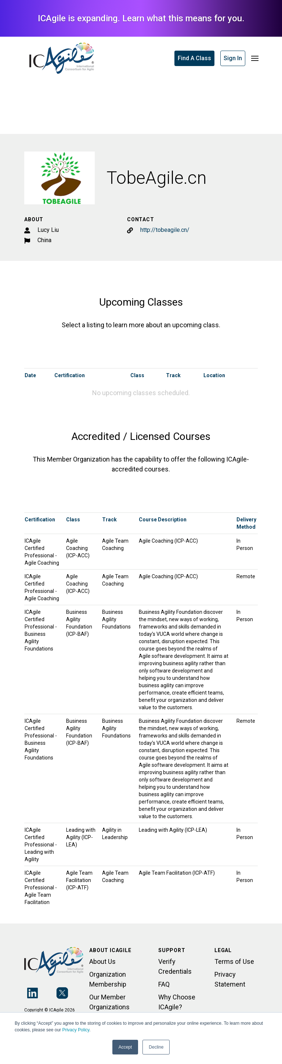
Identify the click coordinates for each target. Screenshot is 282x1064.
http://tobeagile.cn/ (164, 229)
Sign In (233, 58)
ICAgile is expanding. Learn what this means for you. (141, 18)
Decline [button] (156, 1047)
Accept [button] (125, 1047)
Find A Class (194, 58)
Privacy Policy (75, 1029)
